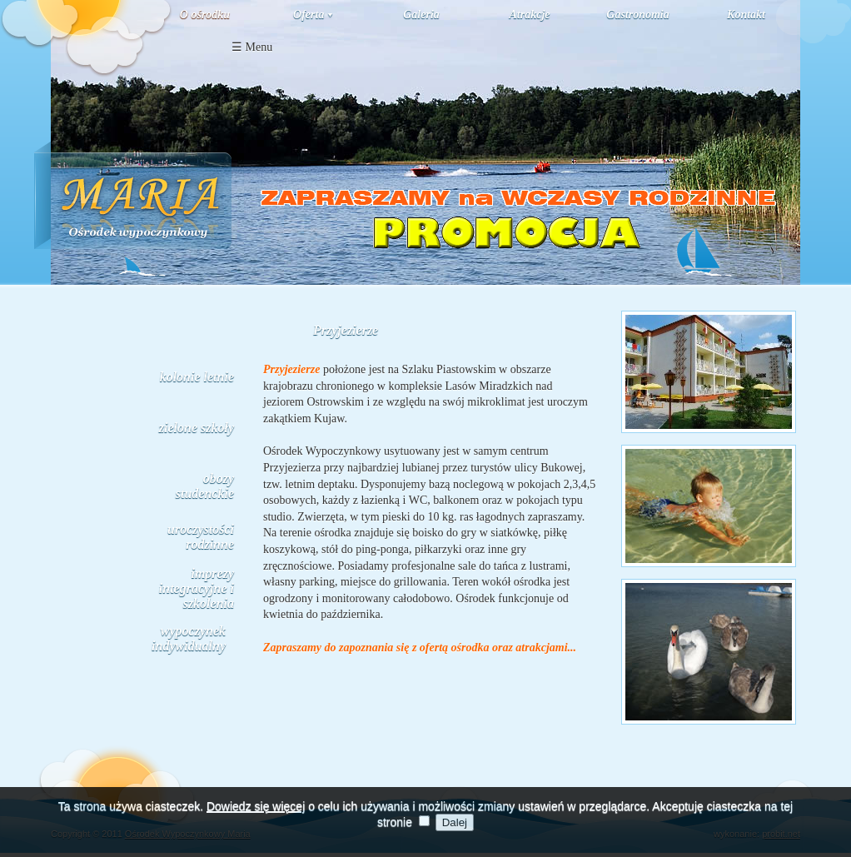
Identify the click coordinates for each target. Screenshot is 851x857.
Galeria (421, 14)
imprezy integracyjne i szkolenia (196, 588)
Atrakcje (530, 14)
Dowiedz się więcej (256, 814)
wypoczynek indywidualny (189, 638)
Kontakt (746, 14)
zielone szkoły (196, 428)
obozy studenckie (205, 486)
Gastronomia (637, 14)
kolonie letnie (197, 377)
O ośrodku (205, 14)
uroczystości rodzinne (200, 536)
